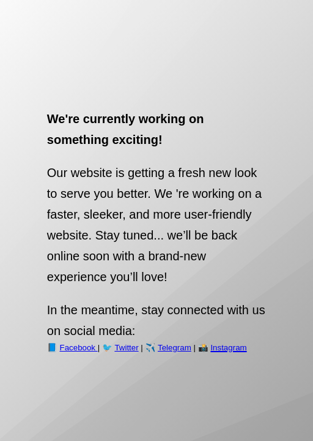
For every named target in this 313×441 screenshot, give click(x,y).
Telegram (174, 347)
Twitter (126, 347)
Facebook (79, 347)
